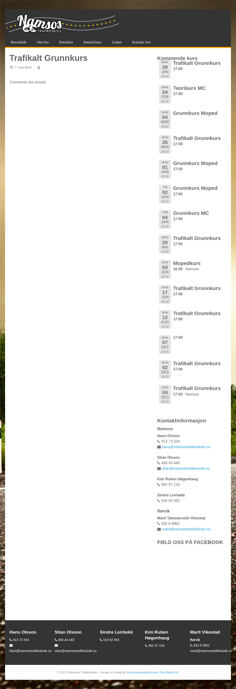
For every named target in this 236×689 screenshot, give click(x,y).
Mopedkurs (187, 263)
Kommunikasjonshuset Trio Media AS (153, 672)
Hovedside (18, 42)
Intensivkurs (92, 42)
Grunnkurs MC (191, 213)
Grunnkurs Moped (195, 113)
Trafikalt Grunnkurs (197, 63)
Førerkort (66, 42)
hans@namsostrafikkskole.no (186, 447)
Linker (117, 42)
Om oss (43, 42)
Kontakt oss (141, 42)
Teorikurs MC (189, 88)
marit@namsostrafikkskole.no (186, 529)
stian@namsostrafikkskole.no (186, 468)
